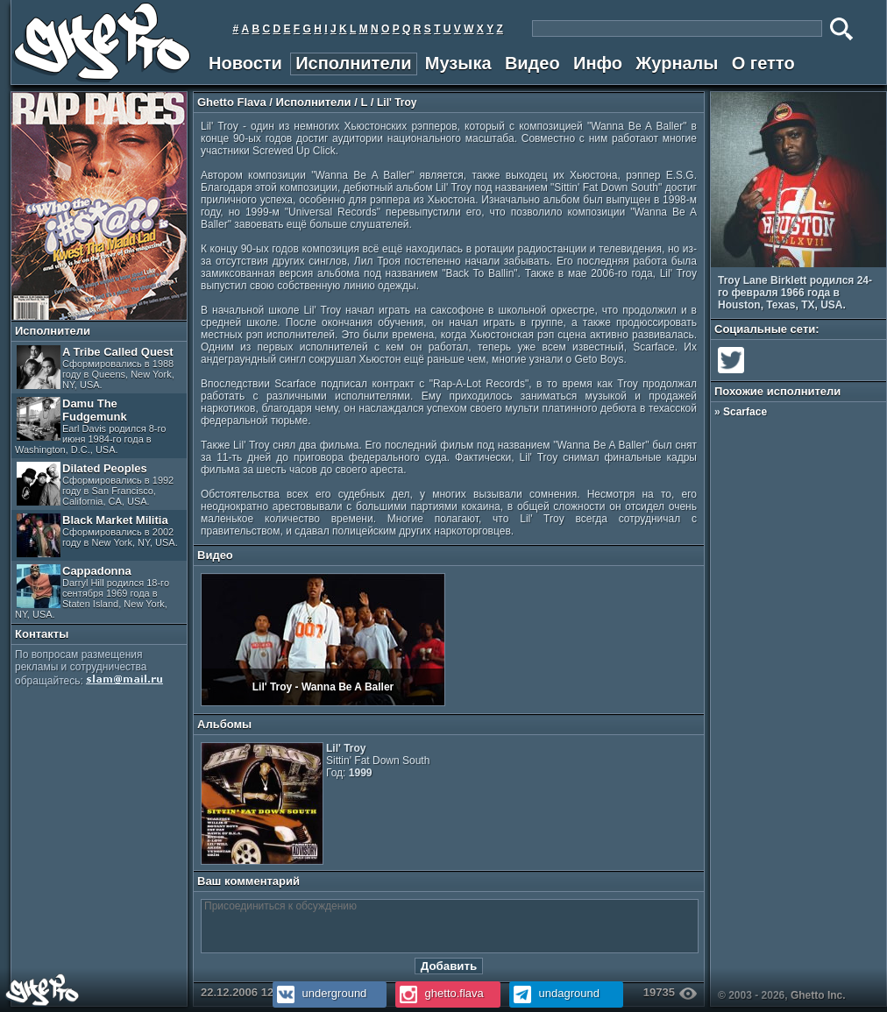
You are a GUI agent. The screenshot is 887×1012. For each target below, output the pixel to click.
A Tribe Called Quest (95, 367)
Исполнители (353, 63)
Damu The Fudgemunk (90, 426)
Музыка (458, 63)
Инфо (597, 63)
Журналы (676, 63)
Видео (532, 63)
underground (319, 993)
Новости (245, 63)
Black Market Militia (97, 535)
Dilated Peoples (95, 484)
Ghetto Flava (231, 102)
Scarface (745, 412)
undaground (554, 993)
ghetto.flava (439, 993)
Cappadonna (92, 591)
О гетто (763, 63)
